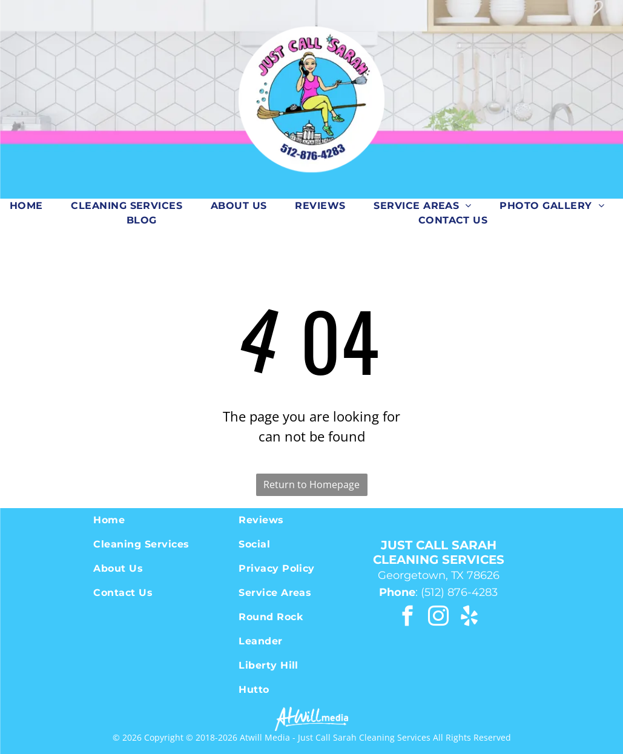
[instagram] (438, 618)
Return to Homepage (311, 484)
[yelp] (469, 618)
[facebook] (407, 618)
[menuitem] (31, 206)
